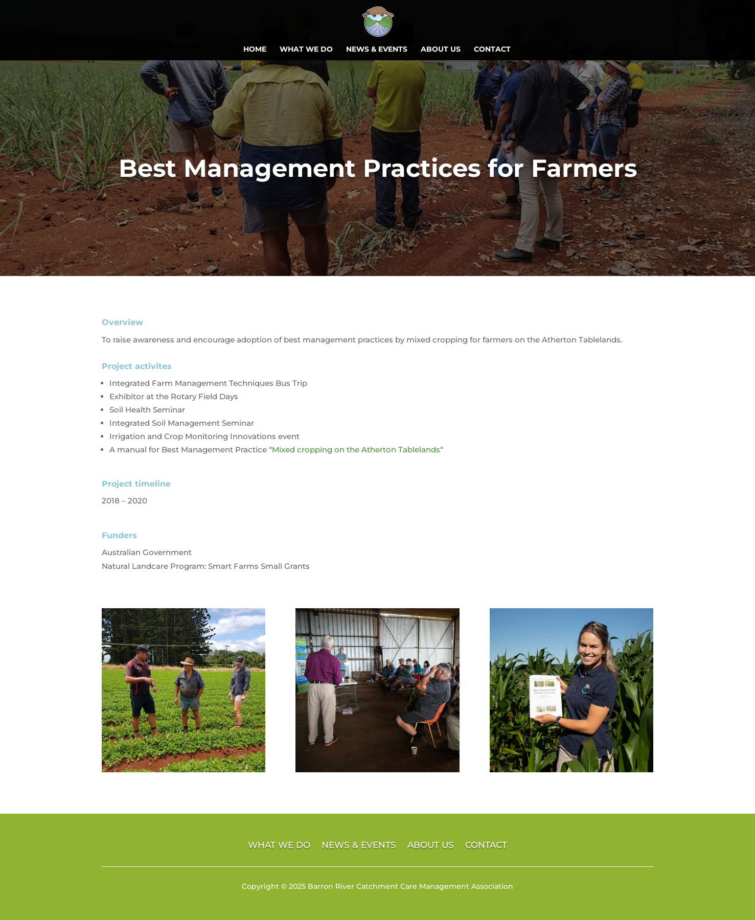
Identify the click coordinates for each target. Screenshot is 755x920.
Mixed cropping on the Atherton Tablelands (356, 449)
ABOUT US (441, 49)
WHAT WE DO (306, 49)
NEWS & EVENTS (376, 49)
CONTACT (492, 49)
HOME (254, 49)
